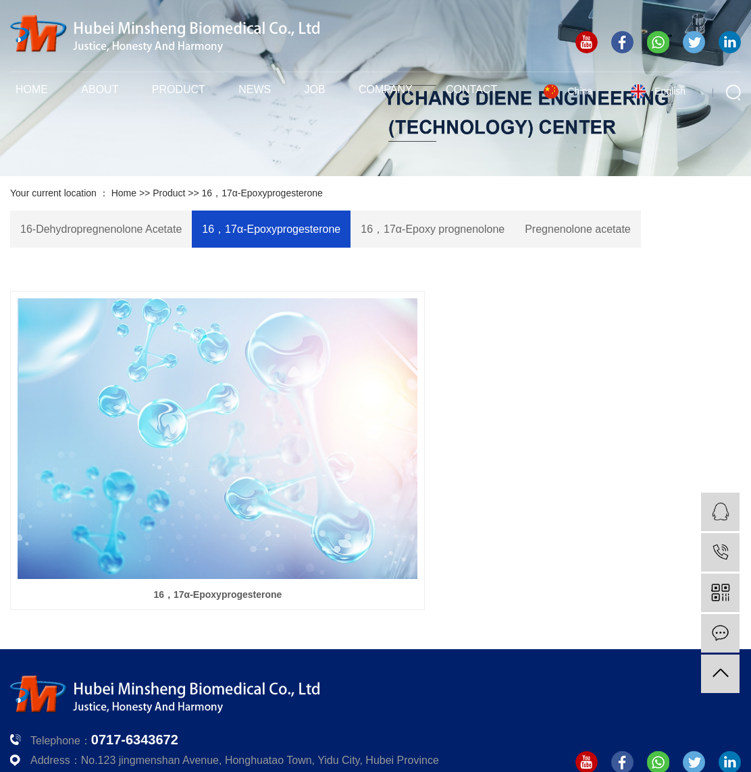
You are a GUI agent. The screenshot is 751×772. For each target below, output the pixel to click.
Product (178, 89)
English (669, 91)
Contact (471, 89)
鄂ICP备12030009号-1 (526, 727)
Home (32, 89)
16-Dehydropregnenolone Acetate (101, 229)
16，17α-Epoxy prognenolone (432, 229)
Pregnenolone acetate (578, 229)
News (254, 89)
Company (386, 89)
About (99, 89)
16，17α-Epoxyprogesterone (262, 193)
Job (315, 89)
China (579, 91)
